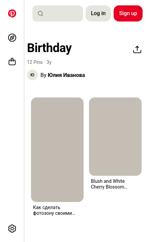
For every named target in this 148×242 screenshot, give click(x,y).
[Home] (12, 13)
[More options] (12, 228)
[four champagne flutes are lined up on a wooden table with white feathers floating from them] (115, 136)
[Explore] (12, 38)
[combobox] (60, 13)
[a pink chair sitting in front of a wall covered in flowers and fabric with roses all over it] (57, 149)
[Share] (137, 50)
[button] (32, 75)
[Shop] (12, 62)
